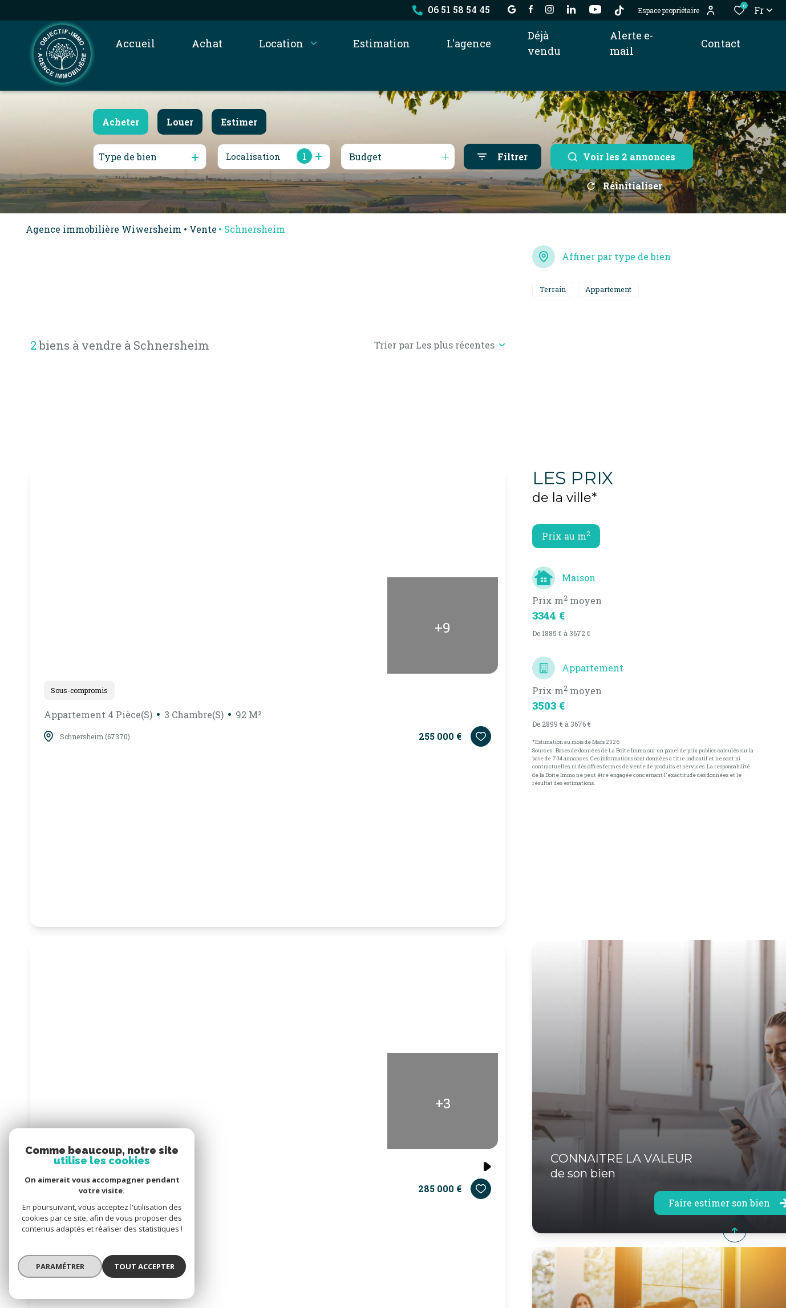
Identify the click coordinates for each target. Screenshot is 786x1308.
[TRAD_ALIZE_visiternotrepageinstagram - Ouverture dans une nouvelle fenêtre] (549, 9)
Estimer (239, 122)
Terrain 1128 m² (79, 1171)
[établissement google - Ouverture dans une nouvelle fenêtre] (512, 9)
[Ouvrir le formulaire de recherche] (502, 156)
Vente (203, 233)
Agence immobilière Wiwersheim (103, 233)
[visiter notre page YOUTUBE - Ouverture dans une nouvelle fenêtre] (595, 9)
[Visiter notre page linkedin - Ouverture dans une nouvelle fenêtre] (571, 9)
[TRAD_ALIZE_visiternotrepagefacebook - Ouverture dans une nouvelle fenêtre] (531, 9)
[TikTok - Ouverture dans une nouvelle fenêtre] (619, 10)
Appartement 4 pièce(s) (153, 719)
